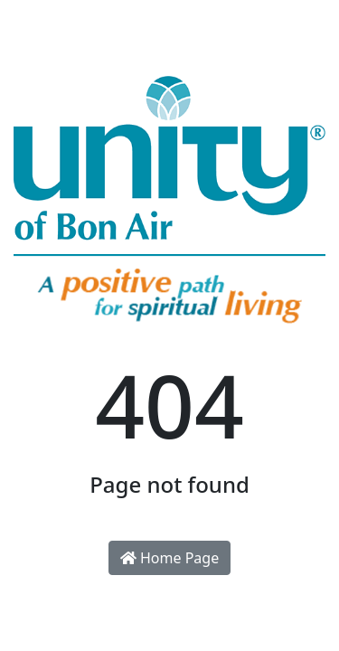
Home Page (169, 558)
